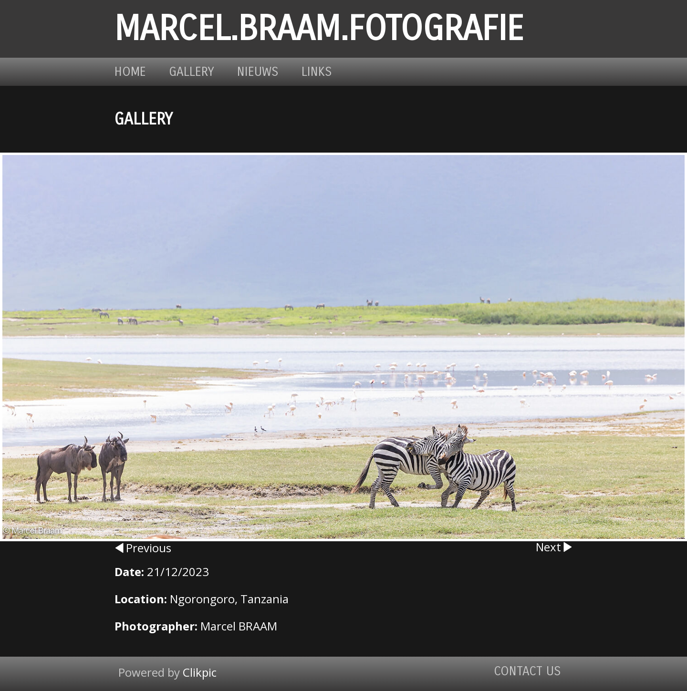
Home (130, 71)
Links (317, 71)
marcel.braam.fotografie (318, 29)
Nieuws (258, 71)
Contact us (527, 671)
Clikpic (200, 672)
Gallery (191, 71)
